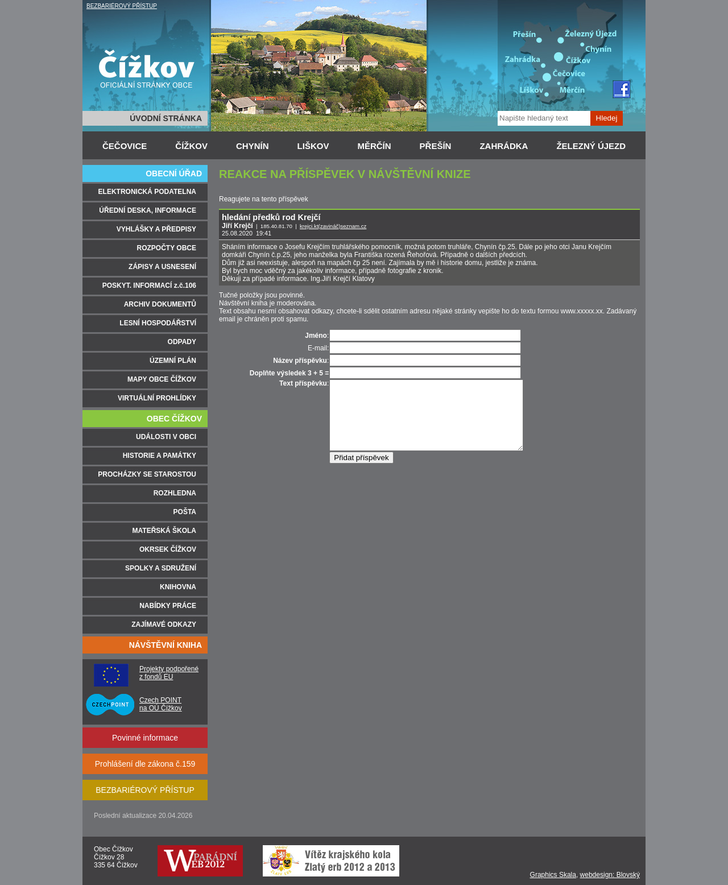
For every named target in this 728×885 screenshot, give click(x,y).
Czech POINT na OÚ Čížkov (160, 704)
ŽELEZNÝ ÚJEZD (591, 146)
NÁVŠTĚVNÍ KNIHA (165, 645)
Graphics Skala (553, 875)
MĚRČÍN (374, 146)
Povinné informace (145, 737)
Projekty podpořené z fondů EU (168, 673)
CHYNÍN (252, 146)
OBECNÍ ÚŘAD (174, 173)
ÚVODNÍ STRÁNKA (166, 118)
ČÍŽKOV (191, 146)
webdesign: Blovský (610, 875)
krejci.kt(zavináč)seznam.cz (333, 226)
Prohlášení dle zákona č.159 (145, 763)
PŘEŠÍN (436, 146)
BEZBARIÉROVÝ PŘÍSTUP (121, 6)
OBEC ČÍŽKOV (174, 418)
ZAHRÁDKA (503, 146)
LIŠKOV (313, 146)
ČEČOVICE (124, 146)
